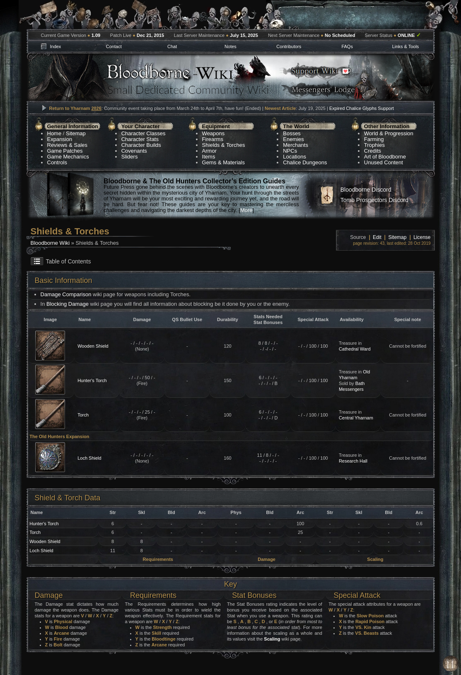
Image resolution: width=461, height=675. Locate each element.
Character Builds (141, 145)
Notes (230, 46)
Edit (377, 237)
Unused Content (383, 162)
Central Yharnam (356, 417)
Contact (114, 46)
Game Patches (65, 151)
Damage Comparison (66, 294)
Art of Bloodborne (385, 157)
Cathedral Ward (355, 348)
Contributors (288, 46)
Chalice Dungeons (305, 162)
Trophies (374, 145)
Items (208, 157)
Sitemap (76, 133)
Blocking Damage (67, 304)
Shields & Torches (223, 145)
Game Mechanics (68, 157)
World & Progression (388, 133)
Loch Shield (89, 458)
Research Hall (353, 460)
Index (55, 46)
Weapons (213, 133)
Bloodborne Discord (365, 189)
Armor (209, 151)
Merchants (295, 145)
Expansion (59, 139)
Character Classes (143, 133)
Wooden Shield (92, 346)
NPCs (290, 151)
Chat (172, 46)
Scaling (272, 638)
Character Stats (140, 139)
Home (54, 133)
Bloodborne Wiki (50, 243)
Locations (294, 157)
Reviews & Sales (67, 145)
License (421, 237)
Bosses (292, 133)
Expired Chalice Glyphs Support (361, 108)
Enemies (293, 139)
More (246, 210)
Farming (374, 139)
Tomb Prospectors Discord (374, 200)
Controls (57, 162)
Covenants (134, 151)
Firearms (212, 139)
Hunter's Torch (91, 380)
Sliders (129, 157)
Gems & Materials (223, 162)
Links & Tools (405, 46)
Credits (372, 151)
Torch (83, 414)
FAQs (347, 46)
